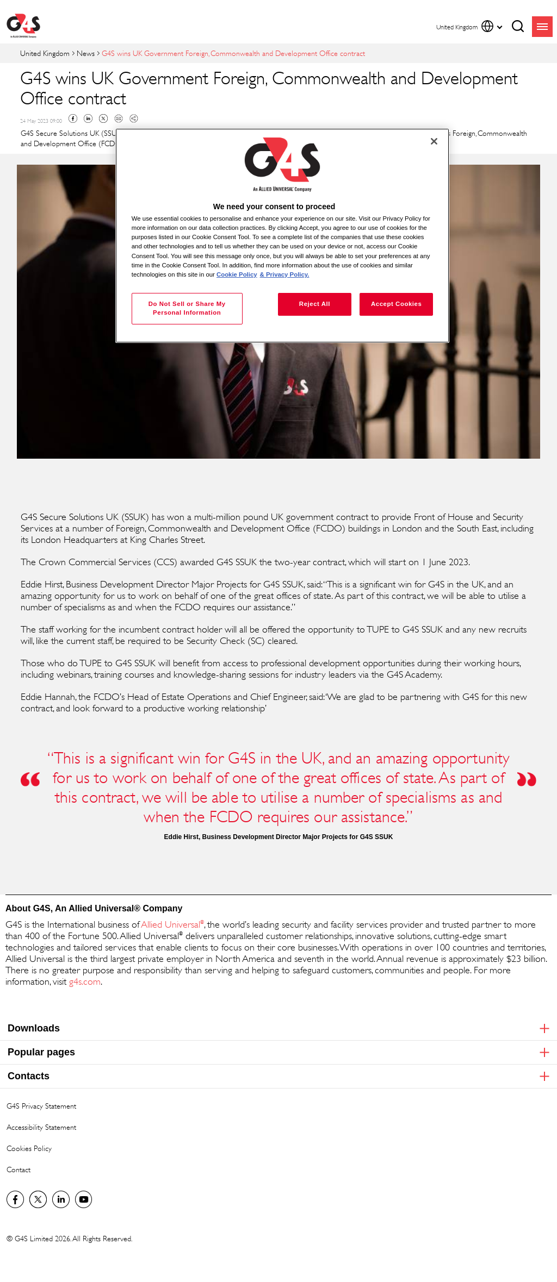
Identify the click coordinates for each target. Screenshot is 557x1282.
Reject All (314, 304)
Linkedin (88, 118)
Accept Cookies (396, 304)
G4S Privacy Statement (41, 1105)
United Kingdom (45, 53)
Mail (118, 118)
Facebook (73, 118)
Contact (18, 1169)
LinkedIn (61, 1199)
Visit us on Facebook (15, 1199)
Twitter (103, 118)
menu (542, 26)
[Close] (434, 141)
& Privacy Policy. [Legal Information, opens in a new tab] (285, 274)
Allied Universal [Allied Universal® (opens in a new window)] (171, 924)
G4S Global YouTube (83, 1199)
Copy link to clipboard (133, 118)
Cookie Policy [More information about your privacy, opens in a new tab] (236, 274)
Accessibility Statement (41, 1126)
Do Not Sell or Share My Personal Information (187, 308)
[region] (282, 235)
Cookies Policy (29, 1148)
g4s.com (85, 981)
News (86, 53)
